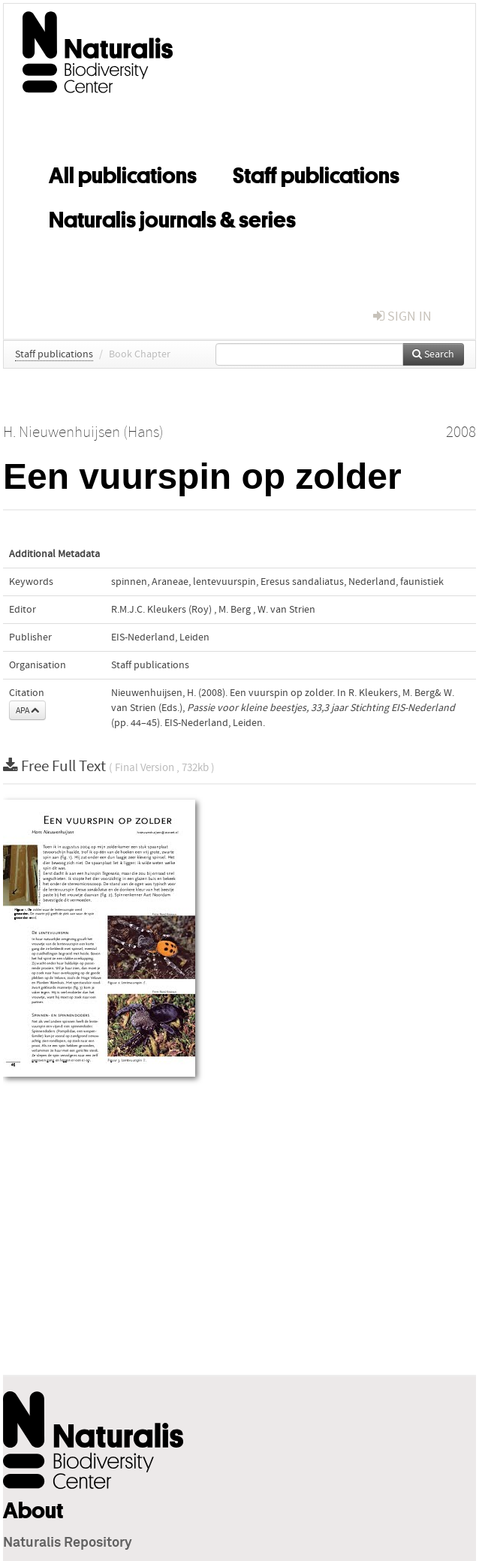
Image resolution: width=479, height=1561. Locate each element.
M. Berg (234, 610)
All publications (123, 173)
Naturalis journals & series (172, 217)
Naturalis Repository (67, 1543)
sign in (402, 316)
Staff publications (316, 173)
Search (433, 354)
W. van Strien (286, 610)
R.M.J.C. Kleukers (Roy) (161, 610)
